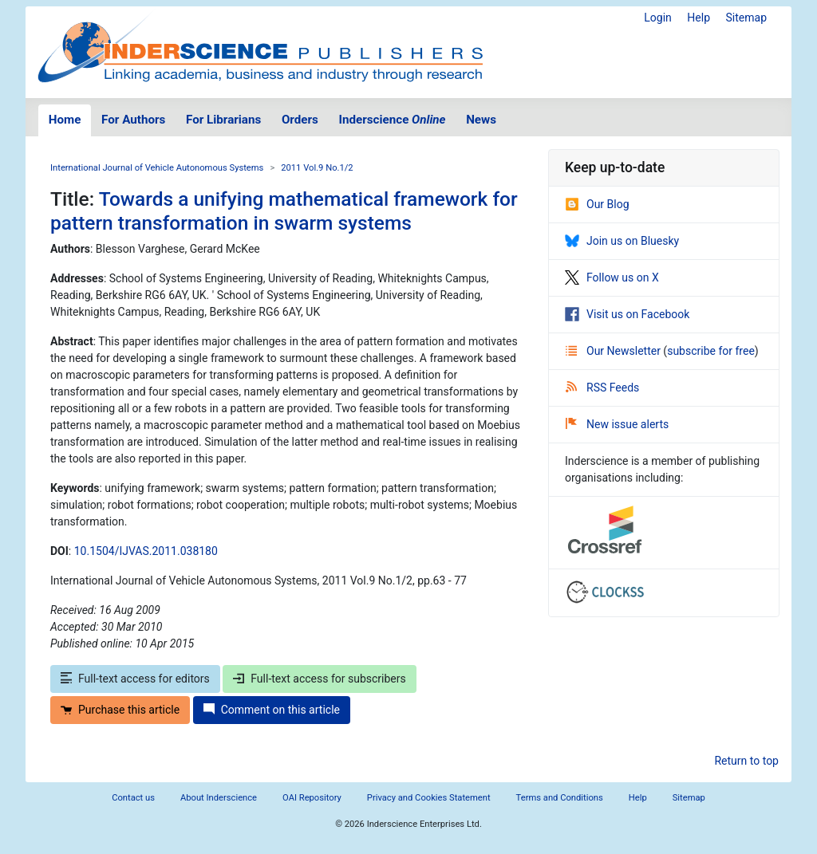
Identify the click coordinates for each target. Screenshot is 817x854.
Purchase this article (120, 709)
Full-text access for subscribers (319, 678)
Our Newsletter (614, 350)
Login (658, 17)
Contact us (133, 798)
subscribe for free (711, 350)
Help (698, 17)
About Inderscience (218, 798)
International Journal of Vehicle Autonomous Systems (156, 168)
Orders (300, 119)
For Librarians (223, 119)
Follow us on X (612, 277)
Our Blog (597, 204)
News (481, 119)
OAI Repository (311, 798)
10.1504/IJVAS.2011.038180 (146, 551)
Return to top (746, 760)
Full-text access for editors (135, 678)
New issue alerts (617, 424)
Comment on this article (271, 709)
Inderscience (392, 119)
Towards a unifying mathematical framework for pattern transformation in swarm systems (284, 210)
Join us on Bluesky (622, 240)
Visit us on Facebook (627, 314)
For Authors (133, 119)
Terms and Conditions (559, 798)
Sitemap (746, 17)
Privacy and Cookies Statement (429, 798)
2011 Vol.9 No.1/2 (317, 168)
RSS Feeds (602, 387)
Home (65, 119)
